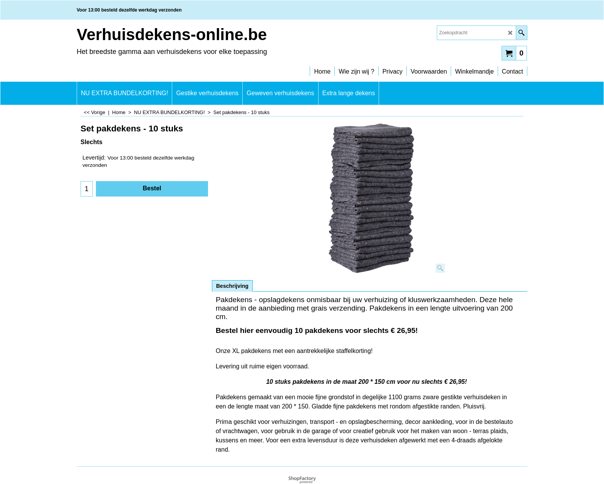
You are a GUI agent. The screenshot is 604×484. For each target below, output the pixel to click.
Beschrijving (232, 286)
